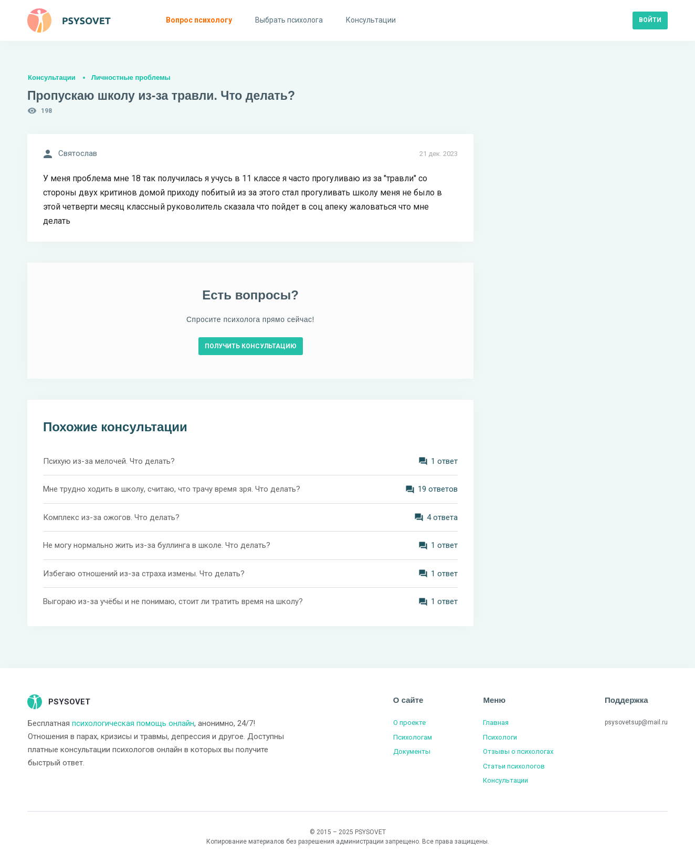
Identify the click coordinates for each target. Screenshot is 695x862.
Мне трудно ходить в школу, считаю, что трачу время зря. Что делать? (171, 489)
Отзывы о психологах (518, 751)
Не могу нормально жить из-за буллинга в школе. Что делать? (156, 545)
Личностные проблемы (131, 77)
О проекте (409, 722)
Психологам (412, 737)
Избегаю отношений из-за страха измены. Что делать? (144, 573)
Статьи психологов (514, 766)
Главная (496, 722)
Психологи (500, 737)
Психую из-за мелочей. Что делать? (109, 461)
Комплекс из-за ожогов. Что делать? (111, 517)
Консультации (52, 77)
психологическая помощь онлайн (133, 723)
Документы (411, 751)
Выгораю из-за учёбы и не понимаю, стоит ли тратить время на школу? (173, 601)
